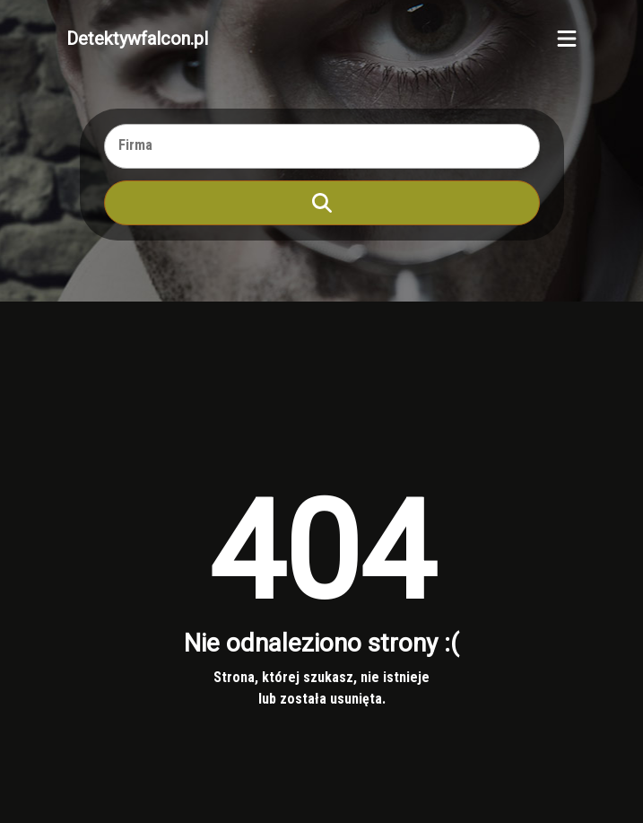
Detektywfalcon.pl (137, 38)
